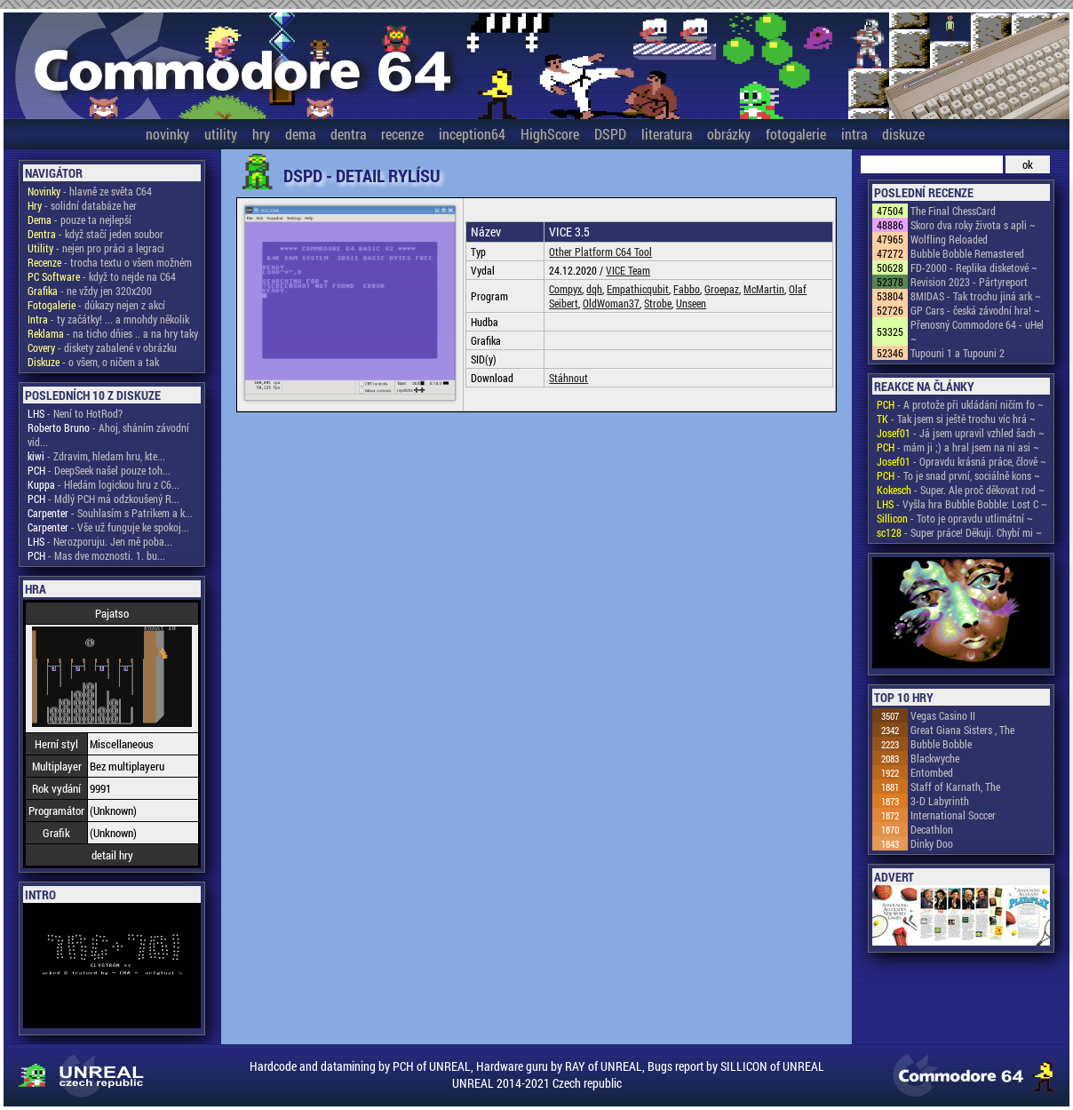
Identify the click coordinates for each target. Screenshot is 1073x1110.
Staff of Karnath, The (955, 786)
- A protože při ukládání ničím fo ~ (960, 404)
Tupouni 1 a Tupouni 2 (957, 353)
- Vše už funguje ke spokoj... (108, 527)
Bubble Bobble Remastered (967, 253)
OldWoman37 (611, 303)
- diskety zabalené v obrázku (102, 347)
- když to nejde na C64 (102, 276)
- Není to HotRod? (75, 413)
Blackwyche (934, 758)
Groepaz (721, 289)
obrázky (729, 133)
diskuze (903, 133)
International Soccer (953, 815)
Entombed (931, 772)
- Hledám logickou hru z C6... (103, 484)
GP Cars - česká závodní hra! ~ (975, 310)
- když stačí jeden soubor (95, 234)
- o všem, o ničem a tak (93, 362)
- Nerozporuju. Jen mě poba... (100, 541)
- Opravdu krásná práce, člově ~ (961, 461)
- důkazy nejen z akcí (96, 305)
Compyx (565, 289)
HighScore (550, 133)
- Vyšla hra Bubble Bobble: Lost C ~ (962, 504)
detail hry (112, 855)
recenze (402, 133)
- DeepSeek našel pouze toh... (99, 470)
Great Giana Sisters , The (962, 730)
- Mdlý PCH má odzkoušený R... (103, 498)
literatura (666, 133)
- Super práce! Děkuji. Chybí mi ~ (959, 532)
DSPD (610, 133)
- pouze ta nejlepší (79, 219)
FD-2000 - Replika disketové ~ (973, 267)
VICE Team (628, 270)
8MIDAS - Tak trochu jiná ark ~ (975, 296)
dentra (348, 133)
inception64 (472, 133)
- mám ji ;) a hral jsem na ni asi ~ (958, 447)
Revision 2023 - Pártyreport (969, 282)
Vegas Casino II (942, 715)
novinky (167, 133)
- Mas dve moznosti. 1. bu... (96, 555)
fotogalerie (796, 133)
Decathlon (931, 829)
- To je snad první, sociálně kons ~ (958, 475)
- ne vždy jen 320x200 (90, 290)
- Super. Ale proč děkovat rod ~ (961, 490)
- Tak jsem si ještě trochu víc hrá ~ (956, 418)
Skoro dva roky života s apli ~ (973, 225)
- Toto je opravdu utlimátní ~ (955, 518)
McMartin (763, 289)
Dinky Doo (931, 843)
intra (854, 133)
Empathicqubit (638, 289)
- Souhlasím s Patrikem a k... (110, 513)
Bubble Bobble (941, 744)
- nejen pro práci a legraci (96, 248)
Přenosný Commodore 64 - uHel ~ (977, 331)
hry (261, 133)
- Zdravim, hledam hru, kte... (96, 456)
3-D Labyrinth (939, 801)
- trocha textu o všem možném (110, 262)
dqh (594, 289)
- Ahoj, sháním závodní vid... (108, 434)
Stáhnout (568, 378)
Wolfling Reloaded (949, 239)
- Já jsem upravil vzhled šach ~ (961, 433)
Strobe (658, 303)
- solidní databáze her (82, 205)
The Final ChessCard (953, 211)
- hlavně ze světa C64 (90, 191)
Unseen (691, 303)
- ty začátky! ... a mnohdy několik (108, 319)
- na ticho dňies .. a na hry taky (113, 333)
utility (220, 133)
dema (300, 133)
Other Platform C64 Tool (600, 251)
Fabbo (686, 289)
